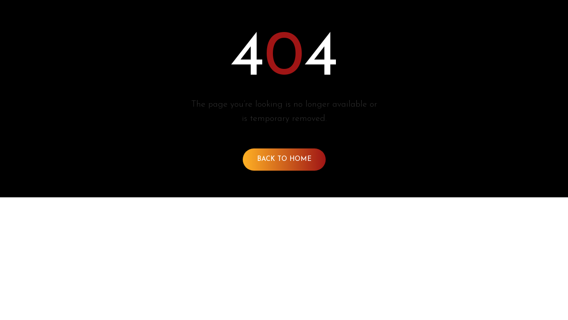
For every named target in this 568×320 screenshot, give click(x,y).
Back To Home (284, 159)
